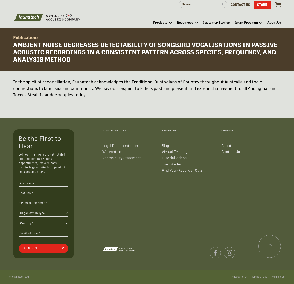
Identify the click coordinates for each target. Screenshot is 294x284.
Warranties (111, 152)
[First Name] (43, 183)
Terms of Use (259, 276)
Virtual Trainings (175, 152)
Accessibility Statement (121, 158)
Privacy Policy (239, 276)
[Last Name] (43, 193)
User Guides (172, 164)
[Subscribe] (43, 248)
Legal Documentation (120, 146)
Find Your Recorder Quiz (182, 170)
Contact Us (230, 152)
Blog (165, 146)
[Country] (43, 223)
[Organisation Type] (43, 212)
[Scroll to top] (269, 246)
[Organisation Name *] (43, 202)
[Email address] (43, 233)
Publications (25, 37)
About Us (228, 146)
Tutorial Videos (174, 158)
